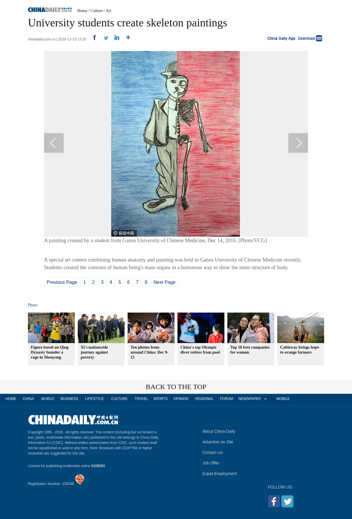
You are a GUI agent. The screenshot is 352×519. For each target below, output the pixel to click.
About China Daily (218, 431)
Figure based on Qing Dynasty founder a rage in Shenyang (50, 352)
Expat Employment (219, 473)
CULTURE (119, 399)
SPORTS (160, 399)
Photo (33, 305)
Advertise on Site (217, 442)
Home (82, 11)
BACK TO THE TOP (176, 387)
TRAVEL (141, 399)
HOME (11, 399)
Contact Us (212, 452)
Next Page (164, 282)
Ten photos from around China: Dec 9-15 (149, 352)
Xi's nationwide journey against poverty (94, 352)
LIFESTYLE (94, 399)
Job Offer (210, 463)
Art (108, 11)
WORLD (47, 399)
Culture (97, 11)
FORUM (226, 399)
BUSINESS (70, 399)
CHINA (28, 399)
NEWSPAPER (249, 399)
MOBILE (283, 399)
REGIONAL (204, 399)
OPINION (181, 399)
